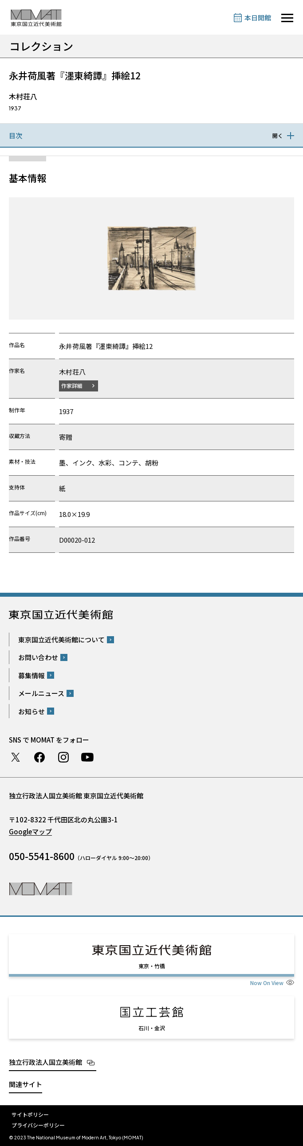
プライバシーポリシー (38, 1125)
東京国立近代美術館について (61, 639)
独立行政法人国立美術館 (45, 1062)
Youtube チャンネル (87, 757)
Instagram (63, 757)
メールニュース (41, 693)
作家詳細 (72, 385)
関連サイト (25, 1084)
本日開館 (257, 17)
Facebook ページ (39, 757)
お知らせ (31, 711)
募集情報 (31, 675)
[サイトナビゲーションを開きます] (287, 18)
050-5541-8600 (42, 856)
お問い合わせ (38, 657)
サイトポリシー (30, 1114)
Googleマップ (30, 831)
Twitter (15, 757)
